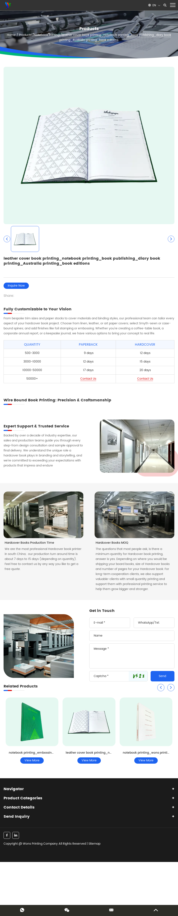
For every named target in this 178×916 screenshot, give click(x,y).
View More (32, 760)
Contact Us (88, 378)
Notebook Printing (47, 35)
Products (25, 35)
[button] (160, 687)
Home (11, 35)
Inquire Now (16, 285)
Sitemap (94, 843)
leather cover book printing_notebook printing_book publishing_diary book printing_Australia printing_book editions (115, 37)
